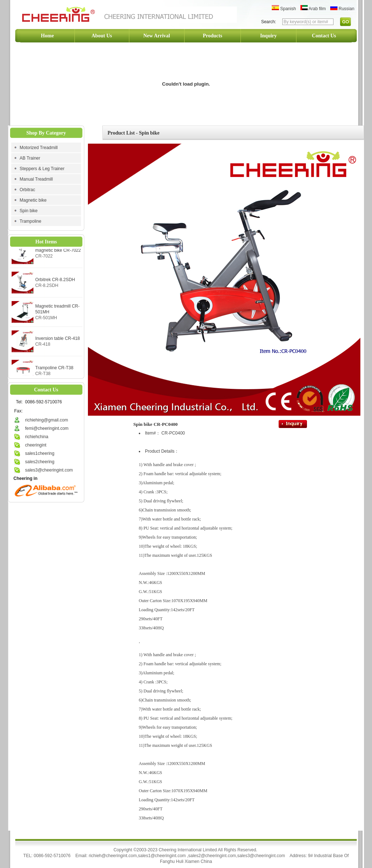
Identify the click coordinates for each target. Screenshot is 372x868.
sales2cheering (39, 461)
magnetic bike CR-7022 (58, 252)
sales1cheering (39, 453)
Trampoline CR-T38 (54, 370)
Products (212, 35)
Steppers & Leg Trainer (42, 168)
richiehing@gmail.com (46, 420)
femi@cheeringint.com (47, 428)
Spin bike (28, 210)
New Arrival (156, 35)
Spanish (284, 8)
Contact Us (324, 35)
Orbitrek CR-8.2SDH (55, 282)
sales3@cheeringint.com (49, 470)
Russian (342, 8)
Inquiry (268, 35)
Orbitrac (27, 189)
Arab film (313, 8)
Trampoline (30, 221)
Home (47, 35)
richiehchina (36, 436)
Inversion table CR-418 (57, 341)
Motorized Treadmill (39, 147)
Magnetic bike (33, 200)
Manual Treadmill (36, 179)
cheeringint (35, 445)
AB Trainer (30, 158)
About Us (102, 35)
